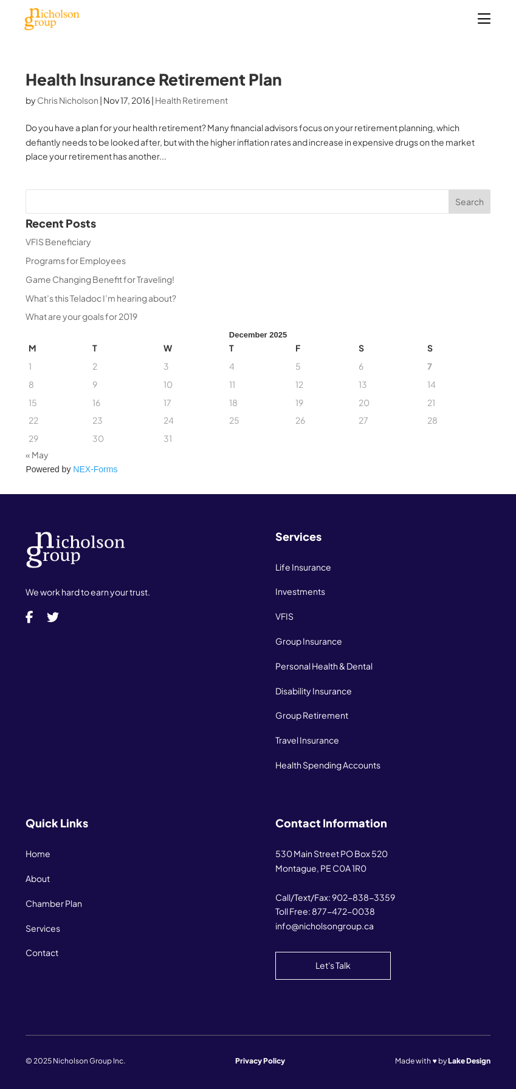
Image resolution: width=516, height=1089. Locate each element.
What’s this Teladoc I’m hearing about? (101, 298)
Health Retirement (191, 100)
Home (38, 853)
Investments (300, 591)
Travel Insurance (307, 739)
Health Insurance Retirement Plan (154, 79)
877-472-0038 (343, 911)
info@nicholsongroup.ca (324, 925)
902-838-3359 (363, 897)
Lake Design (469, 1060)
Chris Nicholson (67, 100)
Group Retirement (311, 715)
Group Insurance (308, 641)
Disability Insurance (313, 690)
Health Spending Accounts (327, 764)
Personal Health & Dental (324, 665)
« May (37, 454)
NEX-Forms (95, 469)
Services (43, 928)
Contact (42, 952)
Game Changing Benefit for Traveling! (100, 279)
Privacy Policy (260, 1060)
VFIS (284, 616)
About (38, 878)
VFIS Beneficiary (58, 241)
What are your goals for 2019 (81, 316)
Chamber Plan (54, 903)
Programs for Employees (76, 260)
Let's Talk (333, 965)
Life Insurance (303, 566)
